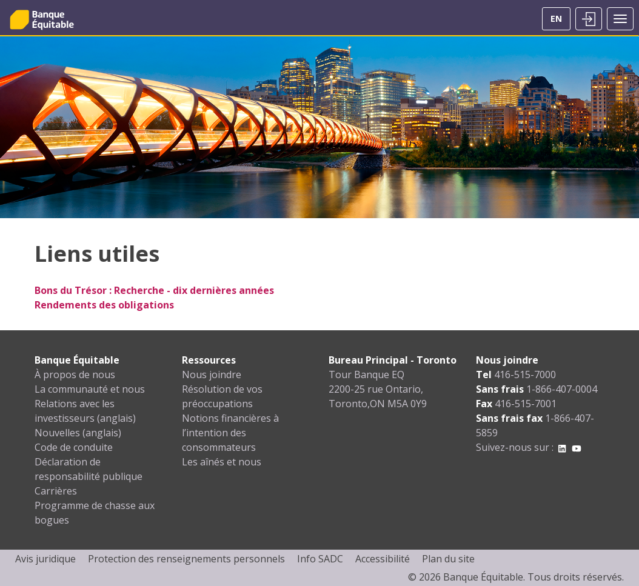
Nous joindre (211, 374)
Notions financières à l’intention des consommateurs (230, 432)
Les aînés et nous (221, 461)
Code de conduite (74, 447)
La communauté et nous (90, 389)
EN (556, 18)
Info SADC (320, 558)
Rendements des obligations (104, 304)
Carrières (56, 491)
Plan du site (448, 558)
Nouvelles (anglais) (78, 432)
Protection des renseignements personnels (186, 558)
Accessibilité (382, 558)
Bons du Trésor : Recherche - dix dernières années (154, 290)
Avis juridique (45, 558)
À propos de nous (75, 374)
